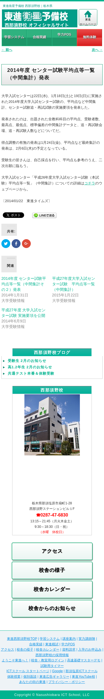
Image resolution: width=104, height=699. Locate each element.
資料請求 (68, 649)
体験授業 (14, 677)
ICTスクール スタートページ (27, 671)
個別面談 (30, 677)
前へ (6, 50)
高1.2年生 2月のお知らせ (30, 367)
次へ (97, 50)
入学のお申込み (90, 649)
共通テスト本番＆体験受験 (31, 373)
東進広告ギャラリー (54, 677)
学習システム (14, 37)
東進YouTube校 (83, 677)
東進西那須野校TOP (22, 639)
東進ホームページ (88, 18)
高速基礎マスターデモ (83, 660)
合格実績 (39, 37)
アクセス (52, 551)
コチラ (89, 183)
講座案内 (69, 639)
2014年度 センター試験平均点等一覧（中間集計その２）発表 (23, 284)
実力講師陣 (86, 639)
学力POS (64, 34)
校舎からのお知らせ (52, 608)
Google (57, 671)
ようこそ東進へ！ (15, 660)
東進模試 (52, 644)
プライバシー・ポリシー (66, 682)
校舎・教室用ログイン (47, 660)
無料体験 (89, 37)
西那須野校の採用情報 (52, 655)
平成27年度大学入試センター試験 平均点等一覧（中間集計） (73, 284)
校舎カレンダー (52, 589)
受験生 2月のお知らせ (27, 361)
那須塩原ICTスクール (81, 671)
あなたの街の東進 (32, 682)
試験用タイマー (52, 666)
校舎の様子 (52, 570)
